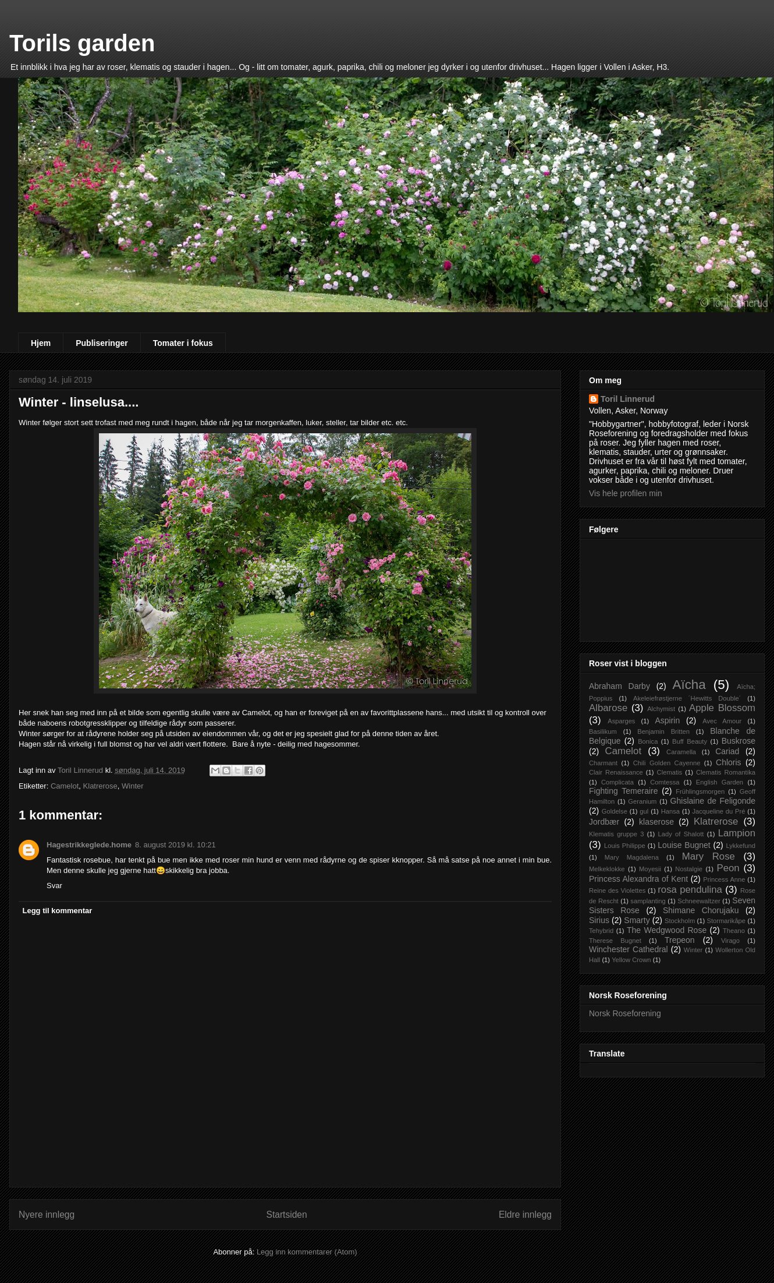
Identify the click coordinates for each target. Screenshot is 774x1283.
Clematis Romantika (725, 772)
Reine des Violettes (617, 890)
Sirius (599, 920)
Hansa (670, 811)
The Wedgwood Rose (666, 930)
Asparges (621, 721)
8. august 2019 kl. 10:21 (175, 844)
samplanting (647, 900)
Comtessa (664, 782)
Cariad (727, 751)
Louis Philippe (624, 845)
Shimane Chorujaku (701, 910)
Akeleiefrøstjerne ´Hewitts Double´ (687, 698)
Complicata (617, 782)
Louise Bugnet (684, 845)
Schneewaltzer (698, 900)
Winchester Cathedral (628, 949)
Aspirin (667, 720)
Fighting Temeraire (623, 791)
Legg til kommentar (58, 910)
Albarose (608, 707)
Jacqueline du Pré (718, 811)
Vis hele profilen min (625, 493)
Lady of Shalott (681, 833)
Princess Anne (724, 879)
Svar (54, 885)
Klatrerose (100, 786)
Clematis (670, 772)
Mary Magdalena (632, 857)
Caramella (681, 751)
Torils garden (82, 43)
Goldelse (614, 811)
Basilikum (603, 731)
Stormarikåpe (726, 920)
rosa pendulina (690, 889)
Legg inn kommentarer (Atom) (307, 1251)
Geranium (642, 801)
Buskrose (738, 740)
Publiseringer (101, 343)
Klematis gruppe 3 (616, 833)
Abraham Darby (619, 686)
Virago (730, 940)
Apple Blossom (722, 707)
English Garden (719, 782)
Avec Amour (721, 721)
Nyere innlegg (46, 1215)
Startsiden (286, 1215)
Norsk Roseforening (625, 1013)
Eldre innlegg (525, 1215)
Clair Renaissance (616, 772)
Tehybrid (601, 930)
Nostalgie (688, 868)
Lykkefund (740, 845)
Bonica (648, 741)
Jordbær (604, 821)
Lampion (736, 833)
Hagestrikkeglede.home (89, 844)
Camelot (65, 786)
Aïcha (688, 684)
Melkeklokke (607, 868)
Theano (734, 930)
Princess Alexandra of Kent (638, 878)
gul (644, 811)
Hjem (41, 343)
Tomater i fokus (183, 343)
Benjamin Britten (663, 731)
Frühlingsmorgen (700, 791)
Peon (727, 868)
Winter (133, 786)
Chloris (728, 762)
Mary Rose (708, 856)
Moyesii (650, 868)
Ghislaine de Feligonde (712, 800)
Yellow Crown (631, 959)
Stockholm (680, 920)
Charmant (603, 762)
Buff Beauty (689, 741)
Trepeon (680, 940)
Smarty (636, 920)
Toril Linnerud (628, 399)
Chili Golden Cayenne (667, 762)
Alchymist (661, 708)
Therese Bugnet (615, 940)
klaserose (656, 821)
